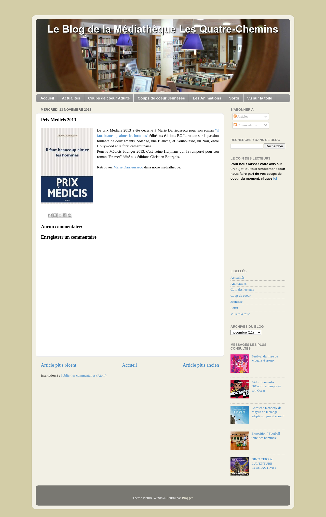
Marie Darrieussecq (128, 167)
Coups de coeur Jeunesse (161, 98)
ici (275, 178)
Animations (238, 283)
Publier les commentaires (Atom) (83, 375)
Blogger (187, 498)
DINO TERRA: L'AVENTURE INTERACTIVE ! (263, 463)
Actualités (71, 98)
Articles (241, 116)
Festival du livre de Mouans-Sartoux (264, 358)
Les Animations (207, 98)
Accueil (47, 98)
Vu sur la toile (259, 98)
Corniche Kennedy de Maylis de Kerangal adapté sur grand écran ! (267, 412)
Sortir (234, 98)
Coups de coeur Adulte (109, 98)
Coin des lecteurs (242, 289)
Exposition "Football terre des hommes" (265, 435)
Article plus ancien (201, 365)
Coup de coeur (240, 295)
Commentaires (245, 125)
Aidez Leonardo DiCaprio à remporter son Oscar (266, 386)
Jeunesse (236, 302)
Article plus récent (58, 365)
